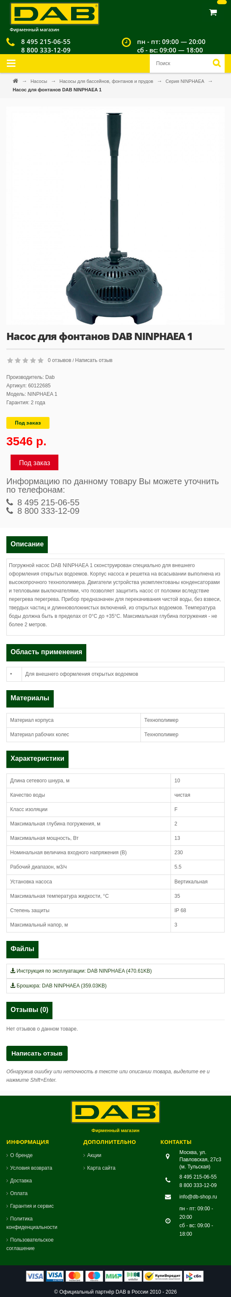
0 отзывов (59, 360)
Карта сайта (101, 1168)
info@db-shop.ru (198, 1197)
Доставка (21, 1181)
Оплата (19, 1193)
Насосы (39, 81)
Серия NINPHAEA (185, 81)
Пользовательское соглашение (30, 1244)
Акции (94, 1155)
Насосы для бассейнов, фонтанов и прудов (106, 81)
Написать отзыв (94, 360)
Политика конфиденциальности (32, 1223)
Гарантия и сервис (32, 1206)
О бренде (21, 1155)
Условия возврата (31, 1168)
